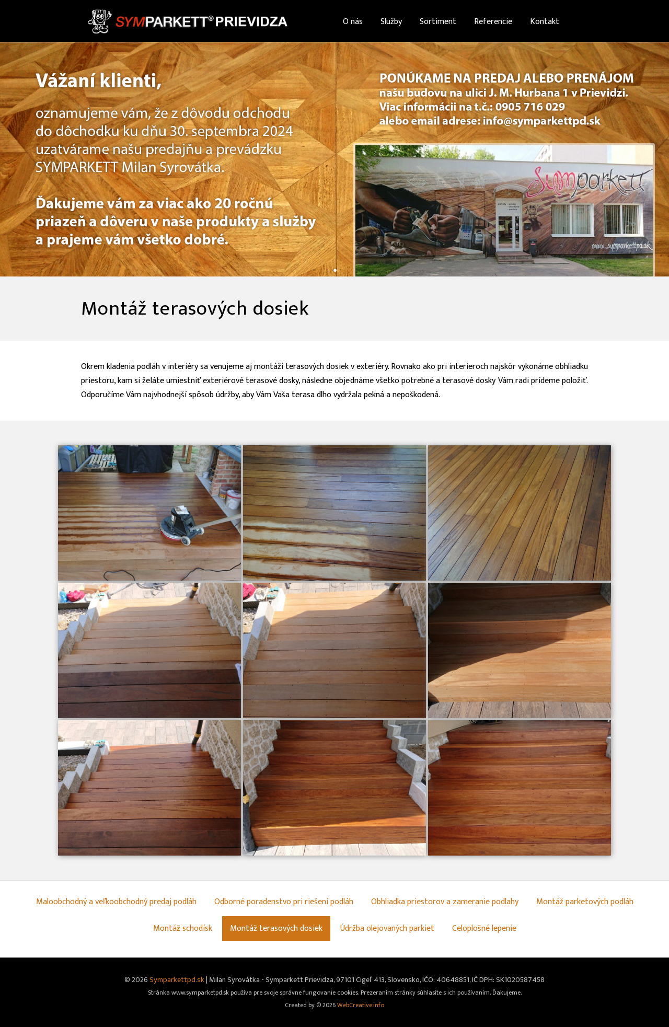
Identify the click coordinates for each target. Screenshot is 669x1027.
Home (317, 22)
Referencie (493, 22)
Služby (391, 22)
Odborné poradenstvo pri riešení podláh (283, 902)
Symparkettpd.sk (176, 980)
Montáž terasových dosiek (276, 928)
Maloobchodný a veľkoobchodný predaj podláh (116, 902)
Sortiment (438, 22)
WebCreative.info (360, 1005)
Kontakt (544, 22)
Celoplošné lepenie (484, 928)
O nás (353, 22)
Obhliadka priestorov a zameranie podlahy (444, 902)
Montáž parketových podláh (584, 902)
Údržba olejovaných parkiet (387, 928)
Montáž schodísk (182, 928)
